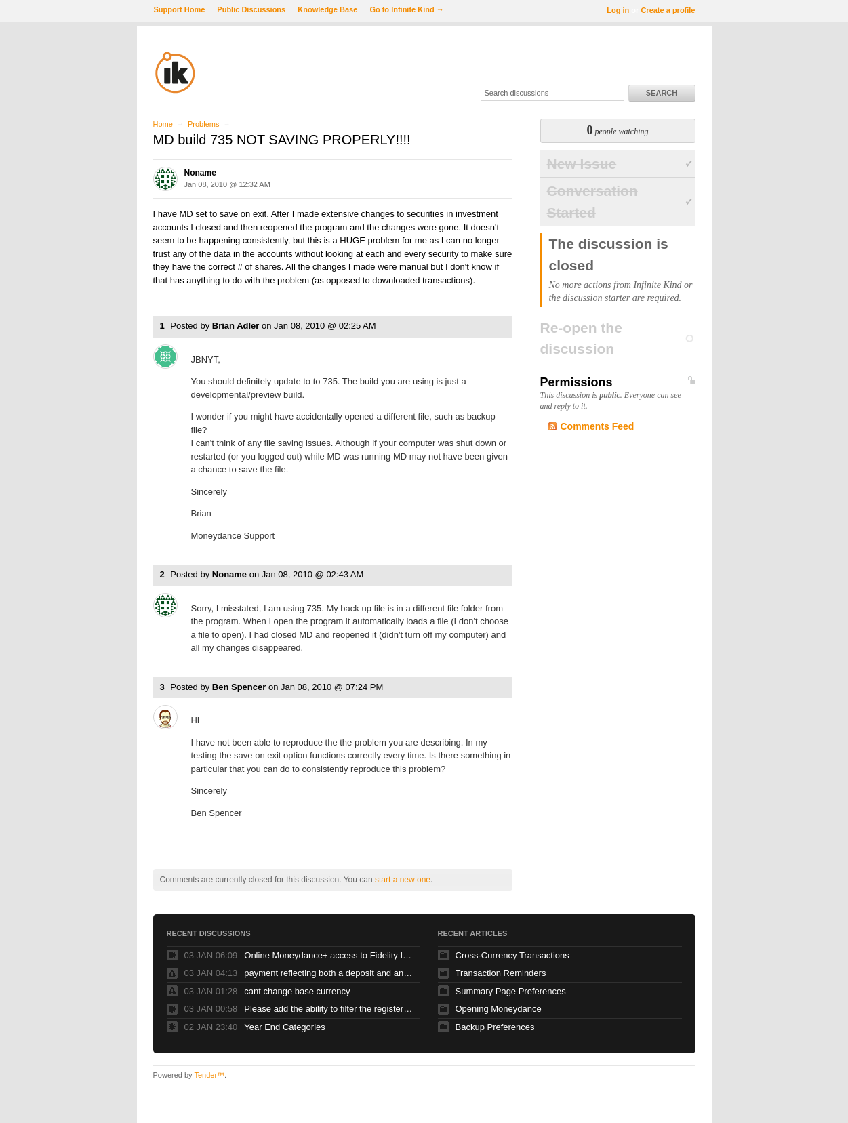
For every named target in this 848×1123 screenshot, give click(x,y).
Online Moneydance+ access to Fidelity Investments (328, 955)
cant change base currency (297, 991)
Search (661, 93)
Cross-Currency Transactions (512, 955)
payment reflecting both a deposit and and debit (328, 973)
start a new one (402, 879)
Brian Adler (236, 326)
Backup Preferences (495, 1027)
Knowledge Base (327, 9)
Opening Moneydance (499, 1009)
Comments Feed (597, 426)
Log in (618, 10)
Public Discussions (251, 9)
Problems (203, 124)
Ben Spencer (239, 687)
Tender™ (209, 1075)
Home (163, 124)
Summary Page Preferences (511, 991)
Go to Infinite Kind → (406, 9)
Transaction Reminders (501, 973)
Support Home (179, 9)
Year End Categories (284, 1027)
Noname (200, 173)
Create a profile (668, 10)
